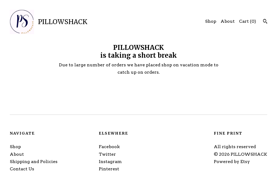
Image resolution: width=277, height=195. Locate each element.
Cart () (247, 21)
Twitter (107, 154)
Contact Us (22, 168)
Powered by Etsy (232, 161)
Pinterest (109, 168)
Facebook (109, 146)
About (228, 21)
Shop (210, 21)
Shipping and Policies (34, 161)
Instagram (110, 161)
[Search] (265, 22)
